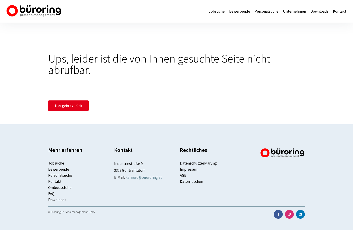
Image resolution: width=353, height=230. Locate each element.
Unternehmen (294, 11)
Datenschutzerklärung (198, 163)
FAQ (51, 193)
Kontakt (339, 11)
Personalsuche (266, 11)
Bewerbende (239, 11)
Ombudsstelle (60, 187)
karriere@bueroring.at (144, 177)
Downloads (319, 11)
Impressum (189, 169)
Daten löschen (191, 181)
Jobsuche (217, 11)
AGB (183, 175)
